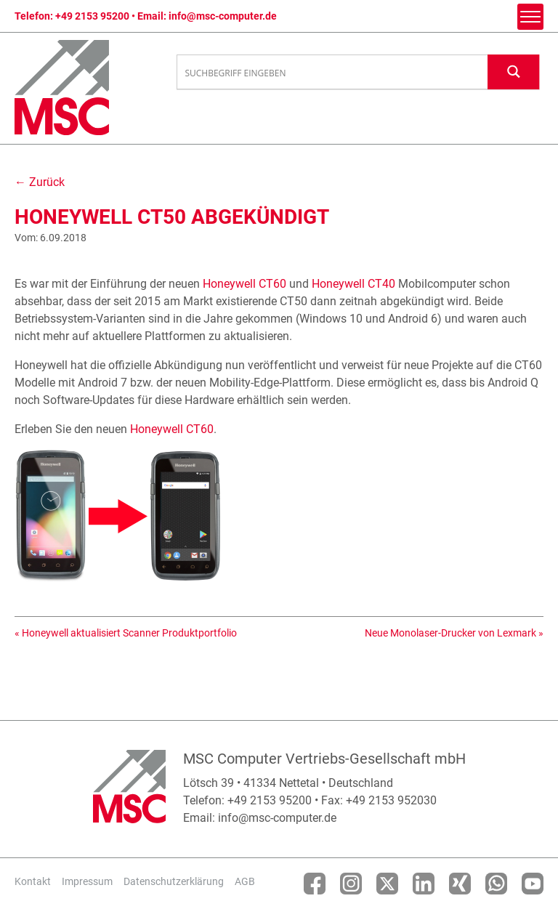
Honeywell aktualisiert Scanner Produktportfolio (129, 633)
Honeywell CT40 (353, 284)
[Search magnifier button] (514, 71)
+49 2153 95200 (92, 16)
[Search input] (333, 72)
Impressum (87, 881)
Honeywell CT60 (244, 284)
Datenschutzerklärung (174, 881)
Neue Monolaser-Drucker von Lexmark (450, 633)
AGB (245, 881)
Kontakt (33, 881)
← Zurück (40, 182)
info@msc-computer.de (223, 16)
